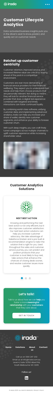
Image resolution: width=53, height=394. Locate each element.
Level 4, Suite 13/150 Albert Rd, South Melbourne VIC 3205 (26, 363)
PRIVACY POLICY (38, 390)
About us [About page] (32, 348)
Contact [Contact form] (43, 347)
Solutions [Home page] (20, 347)
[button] (45, 4)
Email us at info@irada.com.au (26, 359)
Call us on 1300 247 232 (26, 357)
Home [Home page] (8, 347)
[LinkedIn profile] (26, 379)
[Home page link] (26, 338)
